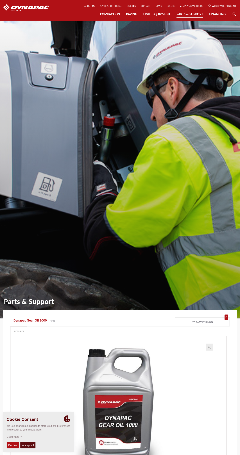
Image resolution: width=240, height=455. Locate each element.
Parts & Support (189, 14)
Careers (131, 6)
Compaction (110, 14)
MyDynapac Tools (191, 6)
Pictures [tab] (19, 331)
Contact (145, 6)
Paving (131, 14)
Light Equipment (156, 14)
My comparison (210, 321)
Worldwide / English (222, 6)
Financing (217, 14)
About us (89, 6)
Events (171, 6)
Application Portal (111, 6)
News (158, 6)
